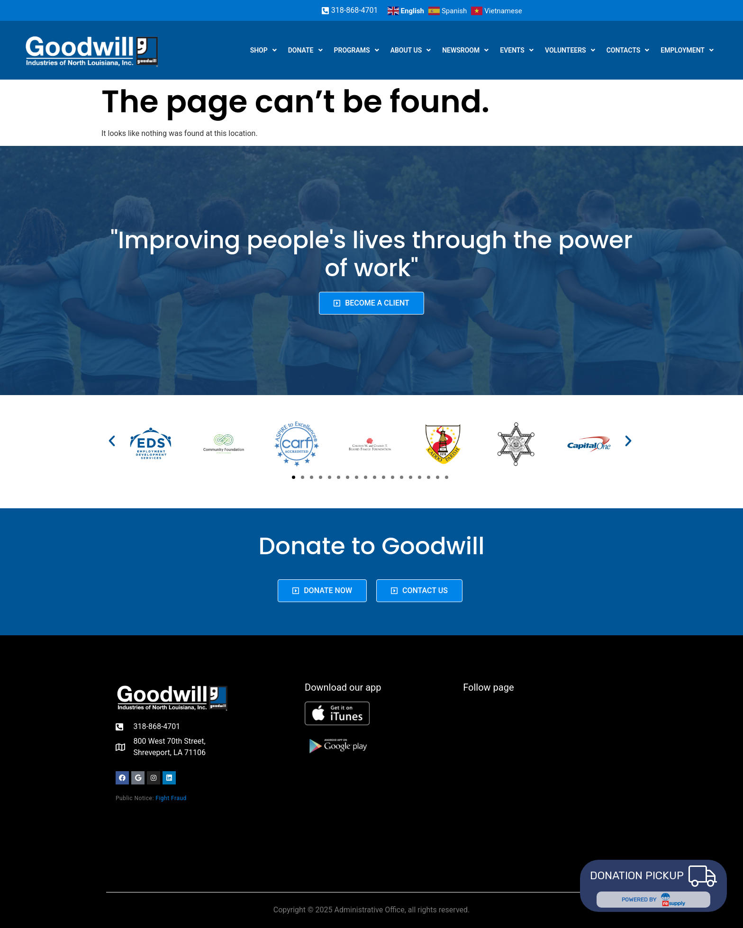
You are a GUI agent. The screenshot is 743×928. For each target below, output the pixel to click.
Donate (305, 50)
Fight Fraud (171, 798)
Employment (687, 50)
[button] (112, 441)
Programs (356, 50)
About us (410, 50)
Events (517, 50)
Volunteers (570, 50)
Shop (263, 50)
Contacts (628, 50)
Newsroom (465, 50)
